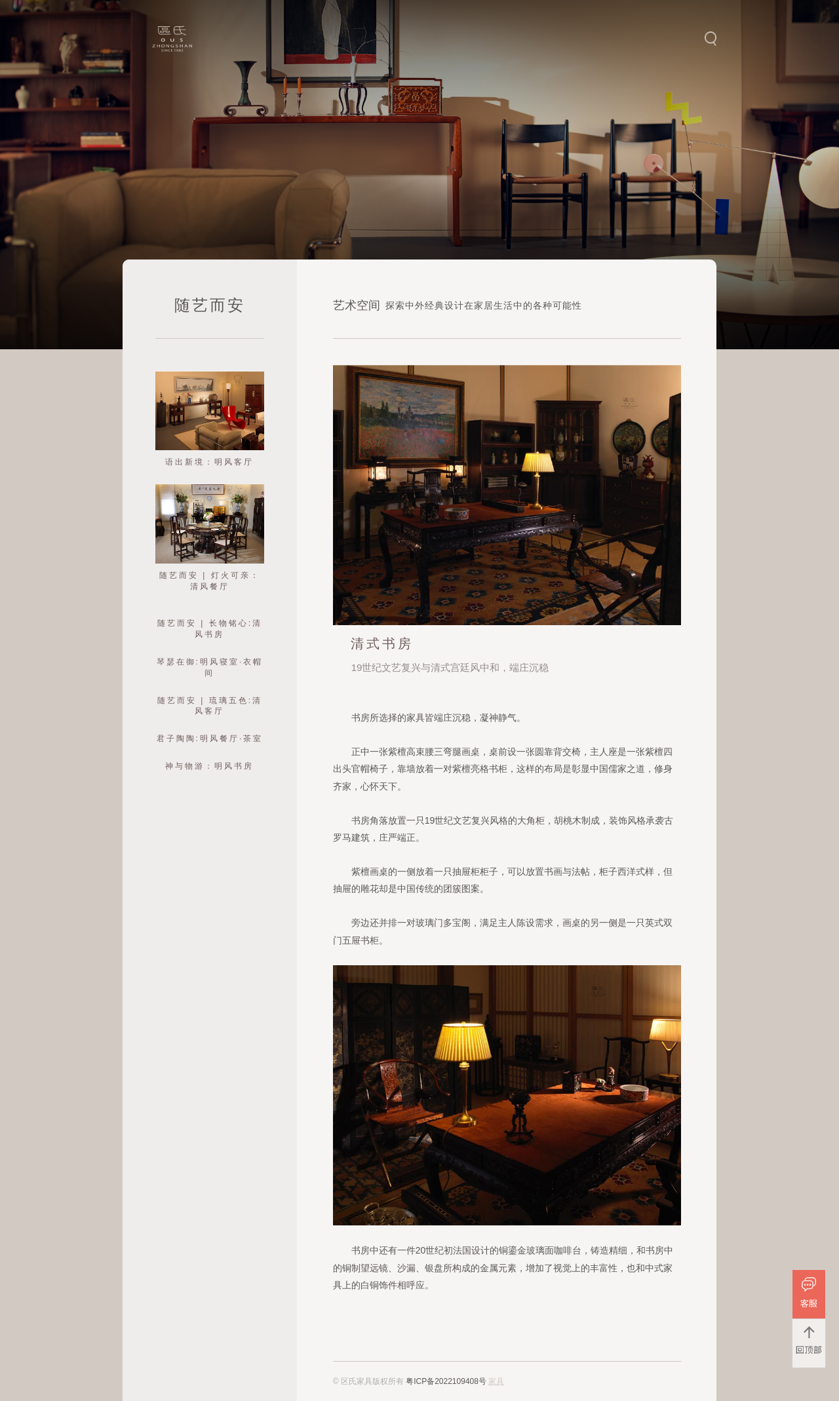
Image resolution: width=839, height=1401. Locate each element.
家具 (496, 1381)
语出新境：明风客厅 (209, 462)
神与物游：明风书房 (209, 766)
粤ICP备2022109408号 (446, 1381)
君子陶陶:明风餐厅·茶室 (210, 738)
